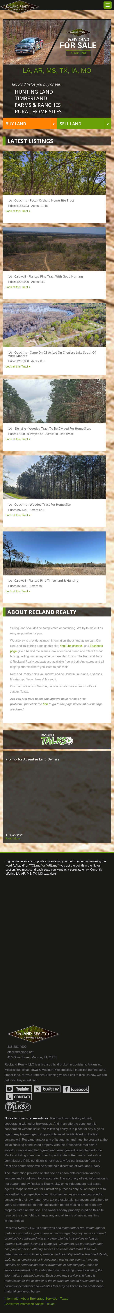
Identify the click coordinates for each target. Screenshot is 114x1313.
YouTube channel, (72, 645)
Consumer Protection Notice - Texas (30, 1304)
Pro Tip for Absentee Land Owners (32, 759)
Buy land (31, 123)
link (45, 704)
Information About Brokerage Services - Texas (36, 1298)
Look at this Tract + (18, 211)
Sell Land (85, 123)
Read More (13, 838)
